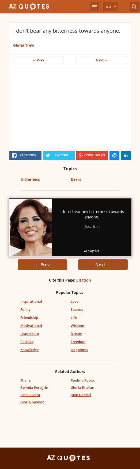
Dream (76, 333)
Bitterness (30, 179)
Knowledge (29, 349)
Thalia (25, 380)
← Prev (38, 60)
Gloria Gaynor (32, 402)
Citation (83, 280)
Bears (76, 179)
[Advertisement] (71, 107)
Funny (25, 309)
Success (77, 309)
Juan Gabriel (81, 394)
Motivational (31, 325)
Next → (102, 60)
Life (74, 317)
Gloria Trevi (23, 45)
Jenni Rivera (30, 394)
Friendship (29, 317)
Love (74, 301)
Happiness (79, 349)
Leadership (29, 333)
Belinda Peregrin (34, 387)
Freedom (78, 341)
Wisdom (77, 325)
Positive (26, 341)
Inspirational (31, 301)
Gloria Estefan (82, 387)
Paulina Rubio (82, 380)
